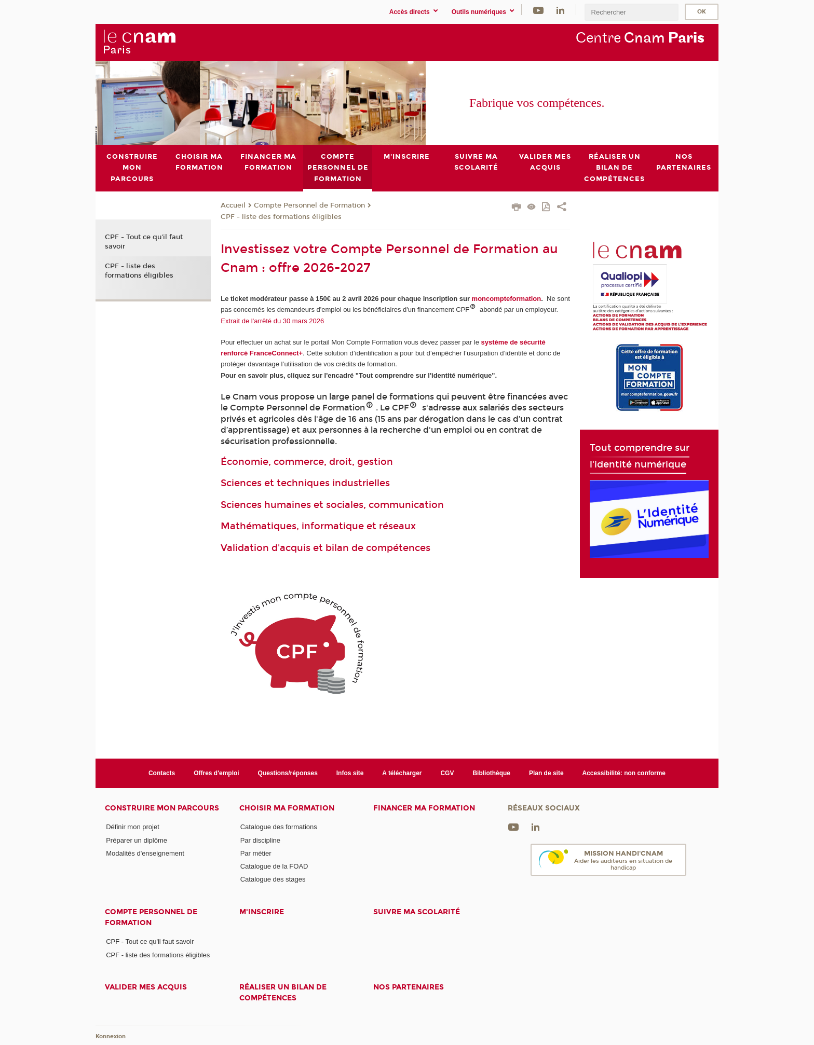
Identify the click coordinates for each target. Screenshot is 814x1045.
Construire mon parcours (162, 808)
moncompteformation (506, 298)
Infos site (350, 772)
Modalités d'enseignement (145, 853)
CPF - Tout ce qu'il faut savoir (144, 242)
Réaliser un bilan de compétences (283, 992)
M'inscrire (261, 911)
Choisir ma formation (286, 808)
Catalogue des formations (278, 827)
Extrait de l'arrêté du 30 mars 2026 (272, 320)
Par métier (256, 853)
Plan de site (546, 772)
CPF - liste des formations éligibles (281, 216)
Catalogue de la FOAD (274, 866)
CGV (447, 772)
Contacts (161, 772)
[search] (631, 12)
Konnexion (111, 1036)
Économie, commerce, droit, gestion (307, 462)
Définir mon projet (132, 827)
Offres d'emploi (216, 772)
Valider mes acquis (146, 987)
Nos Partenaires (408, 987)
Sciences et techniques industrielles (305, 483)
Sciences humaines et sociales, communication (332, 504)
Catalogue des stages (273, 879)
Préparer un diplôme (136, 840)
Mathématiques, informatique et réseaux (318, 526)
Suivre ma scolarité (416, 911)
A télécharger (402, 772)
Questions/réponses (288, 772)
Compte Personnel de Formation (309, 205)
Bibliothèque (491, 772)
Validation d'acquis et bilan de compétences (325, 547)
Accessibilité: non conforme (624, 772)
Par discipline (260, 840)
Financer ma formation (424, 808)
